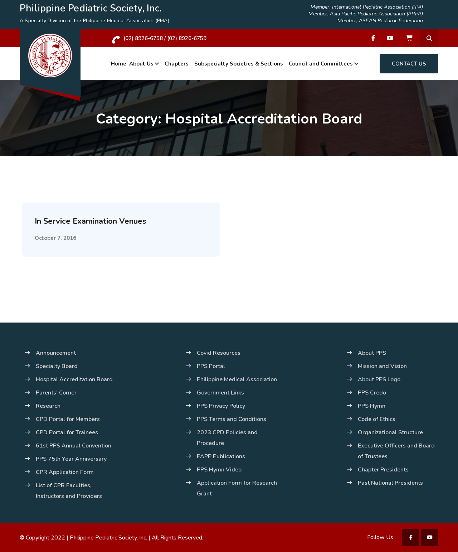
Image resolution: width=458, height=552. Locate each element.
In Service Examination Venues (90, 221)
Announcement (56, 353)
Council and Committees (321, 63)
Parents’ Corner (56, 393)
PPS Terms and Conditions (231, 419)
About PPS (372, 353)
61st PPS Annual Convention (73, 446)
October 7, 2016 (55, 238)
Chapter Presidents (383, 470)
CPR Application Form (65, 472)
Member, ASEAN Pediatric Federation (380, 20)
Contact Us (409, 63)
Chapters (177, 63)
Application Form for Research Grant (237, 488)
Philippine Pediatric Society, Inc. (108, 538)
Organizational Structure (390, 432)
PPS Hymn (371, 406)
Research (48, 406)
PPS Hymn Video (219, 470)
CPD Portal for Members (68, 419)
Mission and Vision (382, 366)
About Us (141, 63)
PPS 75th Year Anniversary (71, 459)
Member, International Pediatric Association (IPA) (367, 7)
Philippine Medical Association (237, 379)
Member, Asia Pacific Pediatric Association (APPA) (365, 13)
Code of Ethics (376, 419)
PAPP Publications (221, 456)
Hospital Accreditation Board (74, 379)
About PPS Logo (379, 379)
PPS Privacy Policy (221, 406)
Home (118, 63)
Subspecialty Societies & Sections (238, 63)
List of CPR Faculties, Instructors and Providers (69, 490)
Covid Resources (218, 353)
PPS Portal (211, 366)
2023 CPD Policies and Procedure (227, 437)
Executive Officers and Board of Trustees (396, 451)
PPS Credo (372, 393)
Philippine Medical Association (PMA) (126, 20)
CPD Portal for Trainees (67, 432)
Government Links (220, 393)
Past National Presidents (390, 483)
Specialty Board (57, 366)
